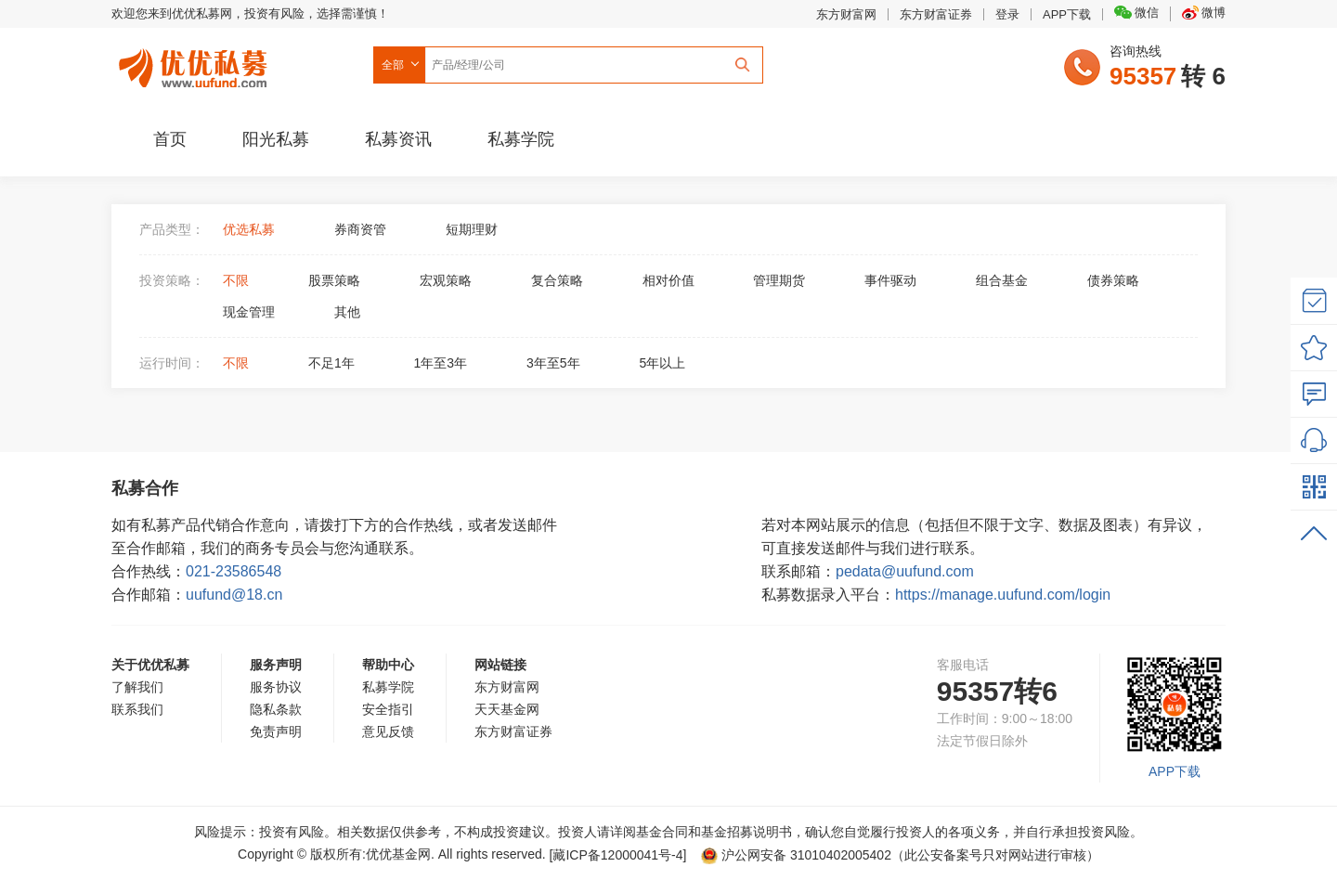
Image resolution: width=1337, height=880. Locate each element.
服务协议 (276, 686)
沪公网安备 (796, 855)
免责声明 (276, 731)
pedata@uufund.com (905, 571)
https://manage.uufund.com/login (1002, 594)
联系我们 (137, 709)
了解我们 (137, 686)
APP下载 (1067, 14)
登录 (1007, 14)
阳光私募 (275, 139)
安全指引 (388, 709)
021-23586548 (233, 571)
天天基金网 (506, 709)
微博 (1204, 12)
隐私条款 (276, 709)
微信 (1136, 12)
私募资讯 (398, 139)
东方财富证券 (936, 14)
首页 (170, 139)
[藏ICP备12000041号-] (620, 855)
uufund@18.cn (234, 594)
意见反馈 (388, 731)
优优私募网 (195, 64)
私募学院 (520, 139)
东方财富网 (846, 14)
